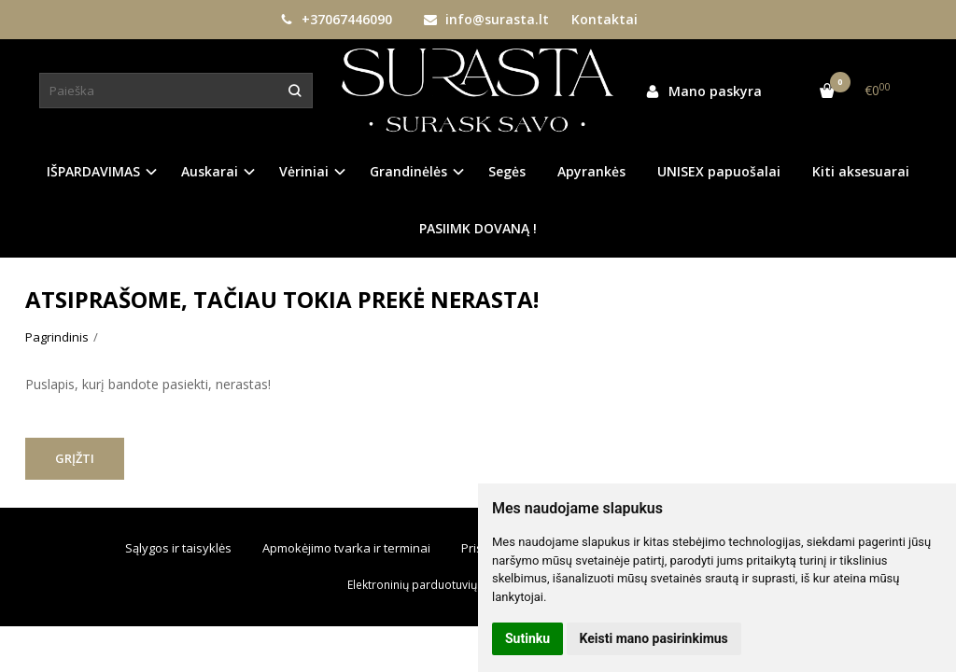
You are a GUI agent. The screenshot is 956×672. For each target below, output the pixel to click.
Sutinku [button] (527, 638)
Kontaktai (604, 19)
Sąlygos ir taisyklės (178, 547)
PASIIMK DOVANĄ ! (478, 228)
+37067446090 (336, 19)
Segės (507, 171)
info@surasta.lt (486, 19)
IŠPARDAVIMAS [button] (93, 171)
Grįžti (74, 458)
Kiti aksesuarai (860, 171)
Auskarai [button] (209, 171)
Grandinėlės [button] (408, 171)
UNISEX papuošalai (718, 171)
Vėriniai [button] (304, 171)
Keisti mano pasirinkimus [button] (654, 638)
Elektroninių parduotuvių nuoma (432, 585)
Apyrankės (591, 171)
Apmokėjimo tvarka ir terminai (346, 547)
